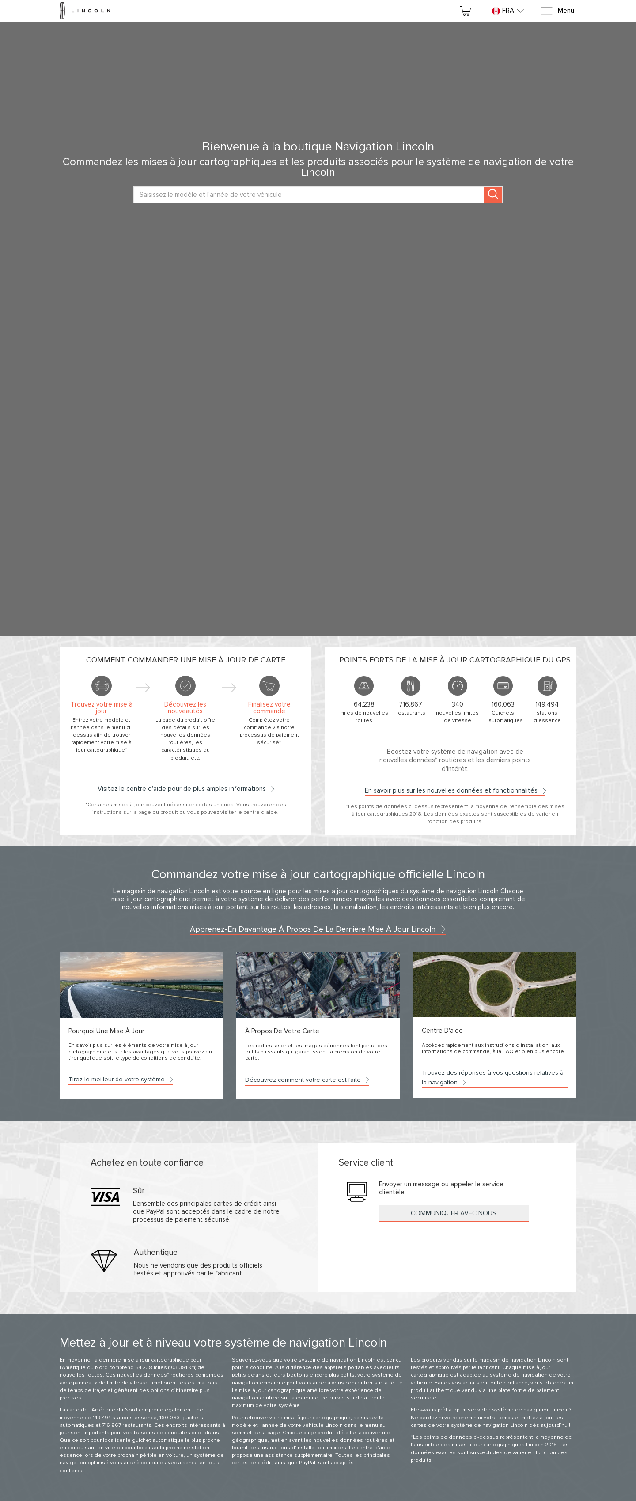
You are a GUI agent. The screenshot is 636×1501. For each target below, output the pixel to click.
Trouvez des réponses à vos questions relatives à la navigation (493, 1077)
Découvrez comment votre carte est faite (307, 1079)
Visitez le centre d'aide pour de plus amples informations (186, 789)
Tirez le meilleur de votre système (120, 1079)
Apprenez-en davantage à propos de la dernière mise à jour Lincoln (318, 929)
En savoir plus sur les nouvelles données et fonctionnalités (455, 790)
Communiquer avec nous (453, 1213)
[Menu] (557, 11)
